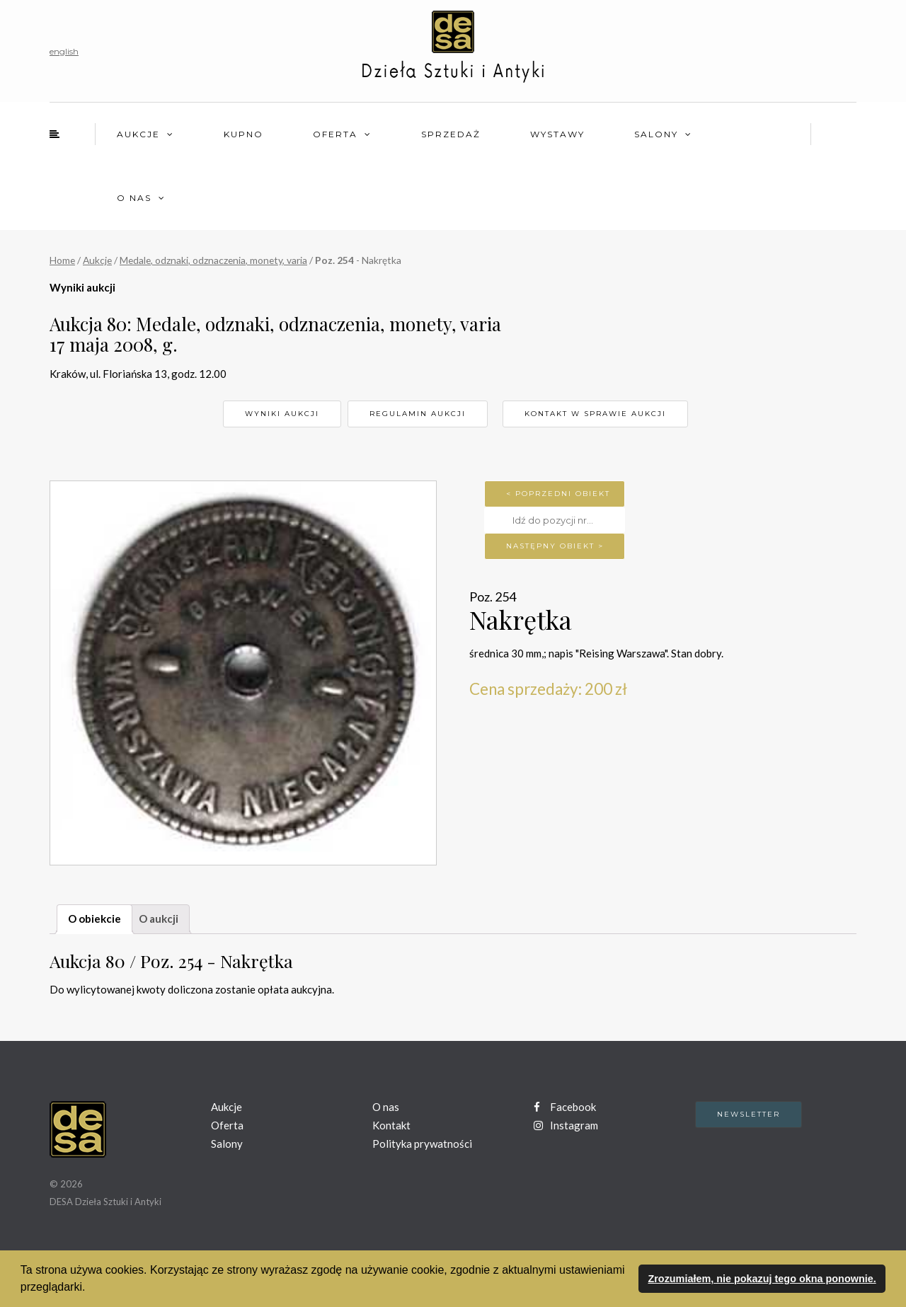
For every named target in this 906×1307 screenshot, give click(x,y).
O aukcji (158, 918)
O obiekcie (94, 918)
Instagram (566, 1125)
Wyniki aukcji (282, 413)
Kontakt (391, 1125)
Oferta (335, 134)
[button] (90, 1288)
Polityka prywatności (422, 1143)
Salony (656, 134)
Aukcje (138, 134)
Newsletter (748, 1114)
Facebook (565, 1106)
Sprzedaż (451, 134)
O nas (134, 197)
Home (62, 260)
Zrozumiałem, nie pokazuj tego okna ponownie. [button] (762, 1278)
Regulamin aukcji (417, 413)
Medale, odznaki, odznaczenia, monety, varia (213, 260)
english (64, 51)
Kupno (243, 134)
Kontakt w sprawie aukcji (595, 413)
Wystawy (557, 134)
